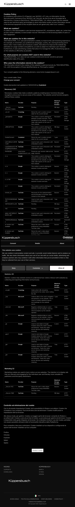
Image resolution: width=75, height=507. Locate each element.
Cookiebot (42, 85)
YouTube (20, 107)
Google (20, 116)
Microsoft (21, 296)
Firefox (6, 432)
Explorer (7, 438)
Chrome (6, 435)
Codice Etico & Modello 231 (37, 501)
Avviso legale (14, 499)
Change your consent (12, 80)
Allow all (61, 268)
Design (41, 474)
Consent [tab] (13, 243)
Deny (13, 268)
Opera (6, 443)
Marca (41, 469)
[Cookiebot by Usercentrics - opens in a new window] (64, 237)
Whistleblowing (46, 499)
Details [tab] (37, 243)
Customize (37, 268)
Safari (6, 440)
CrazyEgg (21, 112)
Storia (41, 472)
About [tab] (62, 243)
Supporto (7, 469)
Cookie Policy (58, 499)
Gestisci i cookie (37, 450)
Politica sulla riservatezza (30, 499)
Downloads (8, 472)
